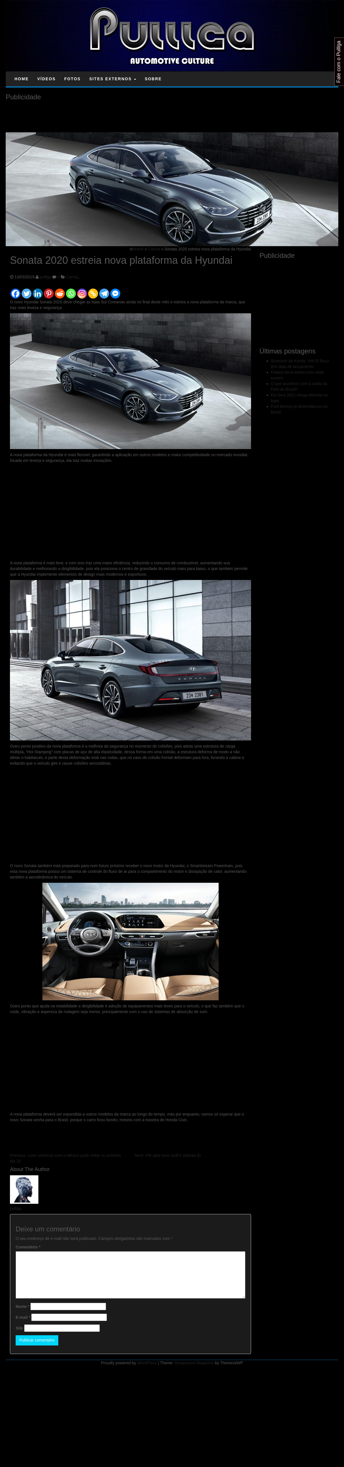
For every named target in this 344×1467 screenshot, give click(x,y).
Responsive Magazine (194, 1363)
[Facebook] (15, 291)
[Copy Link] (93, 291)
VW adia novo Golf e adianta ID (168, 1155)
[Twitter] (27, 291)
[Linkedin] (38, 291)
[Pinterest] (49, 291)
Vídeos (46, 79)
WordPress (147, 1363)
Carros (72, 277)
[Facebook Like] (121, 287)
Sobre (153, 79)
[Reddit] (60, 291)
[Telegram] (104, 291)
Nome (22, 1306)
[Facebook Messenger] (115, 291)
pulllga (45, 277)
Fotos (72, 79)
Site (19, 1328)
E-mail (23, 1317)
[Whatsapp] (71, 291)
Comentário (28, 1247)
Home (21, 79)
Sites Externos (112, 79)
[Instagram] (82, 291)
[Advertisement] (109, 116)
